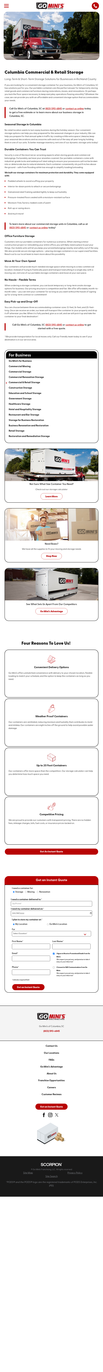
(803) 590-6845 (53, 109)
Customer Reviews (52, 1094)
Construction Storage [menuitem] (20, 388)
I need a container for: (22, 888)
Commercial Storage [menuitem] (20, 372)
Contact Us (52, 1046)
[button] (6, 6)
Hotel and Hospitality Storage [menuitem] (25, 409)
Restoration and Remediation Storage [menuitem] (29, 436)
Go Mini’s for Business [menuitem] (20, 361)
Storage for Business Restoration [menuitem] (26, 420)
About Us (51, 1074)
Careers (51, 1087)
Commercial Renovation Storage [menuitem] (26, 377)
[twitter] (57, 1116)
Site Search (51, 1176)
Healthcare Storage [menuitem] (19, 404)
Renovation (44, 892)
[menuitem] (51, 1046)
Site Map (28, 1173)
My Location (21, 924)
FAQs (51, 1060)
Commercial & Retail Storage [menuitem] (24, 382)
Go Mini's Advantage (51, 1067)
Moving (31, 892)
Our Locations (51, 1053)
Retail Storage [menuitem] (16, 431)
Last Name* (58, 941)
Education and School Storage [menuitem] (25, 393)
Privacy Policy (74, 1173)
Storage (19, 892)
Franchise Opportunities (51, 1080)
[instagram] (50, 1116)
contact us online (74, 109)
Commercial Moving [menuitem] (20, 366)
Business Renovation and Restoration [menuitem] (29, 426)
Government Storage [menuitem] (20, 399)
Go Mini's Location (58, 924)
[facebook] (44, 1116)
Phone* (15, 967)
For (13, 929)
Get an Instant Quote (28, 987)
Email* (15, 953)
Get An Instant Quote (51, 852)
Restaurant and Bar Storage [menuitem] (24, 415)
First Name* (17, 941)
